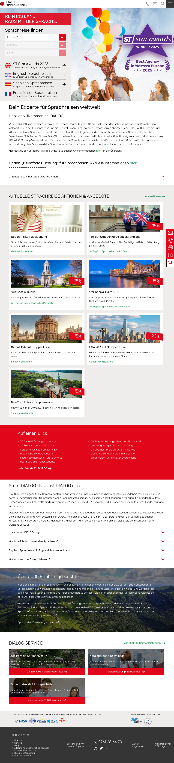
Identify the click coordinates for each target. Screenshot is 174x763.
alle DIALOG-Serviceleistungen (142, 643)
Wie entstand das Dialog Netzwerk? (29, 559)
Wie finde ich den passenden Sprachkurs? (33, 541)
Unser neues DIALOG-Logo (24, 532)
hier (133, 163)
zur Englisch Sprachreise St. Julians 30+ (109, 306)
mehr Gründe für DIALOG (32, 468)
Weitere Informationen (22, 251)
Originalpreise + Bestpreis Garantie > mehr (34, 176)
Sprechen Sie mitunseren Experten (76, 745)
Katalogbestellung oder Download (123, 671)
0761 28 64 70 (110, 742)
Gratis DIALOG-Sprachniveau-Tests (45, 671)
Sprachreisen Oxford (21, 361)
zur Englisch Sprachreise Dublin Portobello (32, 303)
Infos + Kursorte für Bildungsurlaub (44, 700)
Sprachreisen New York (101, 361)
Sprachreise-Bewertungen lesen (36, 622)
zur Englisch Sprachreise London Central (109, 251)
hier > (99, 150)
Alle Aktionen (153, 196)
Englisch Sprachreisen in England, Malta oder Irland (39, 550)
